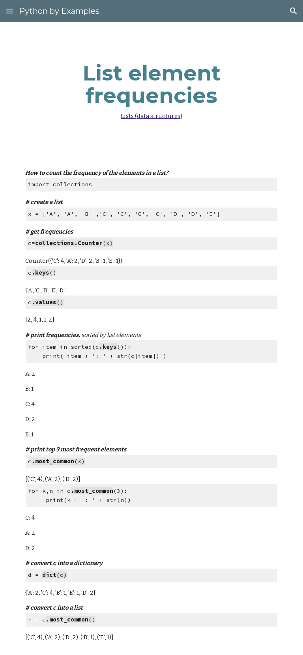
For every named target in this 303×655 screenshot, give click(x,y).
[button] (9, 11)
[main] (151, 89)
